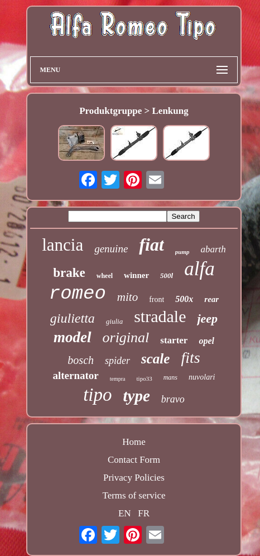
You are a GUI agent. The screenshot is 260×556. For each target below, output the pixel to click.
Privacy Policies (134, 477)
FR (144, 513)
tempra (118, 379)
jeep (207, 318)
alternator (75, 375)
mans (170, 377)
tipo (97, 395)
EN (124, 513)
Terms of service (133, 495)
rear (211, 299)
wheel (105, 276)
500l (166, 275)
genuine (111, 249)
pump (182, 251)
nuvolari (202, 377)
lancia (62, 245)
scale (155, 358)
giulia (114, 321)
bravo (173, 399)
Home (134, 442)
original (126, 337)
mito (127, 297)
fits (190, 357)
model (73, 337)
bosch (81, 360)
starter (173, 340)
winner (136, 275)
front (156, 299)
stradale (160, 316)
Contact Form (134, 459)
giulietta (72, 318)
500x (184, 299)
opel (206, 341)
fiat (151, 244)
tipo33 (144, 378)
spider (117, 360)
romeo (77, 293)
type (136, 396)
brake (69, 273)
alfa (199, 269)
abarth (212, 249)
